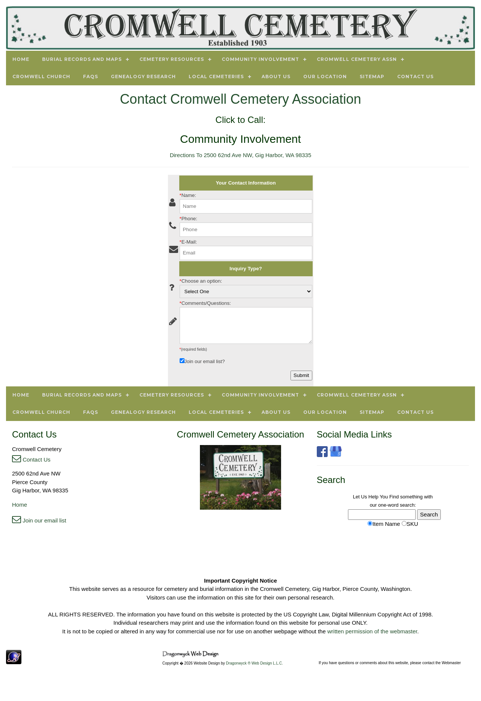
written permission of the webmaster (372, 631)
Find (394, 497)
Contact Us (31, 459)
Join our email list (39, 520)
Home (19, 504)
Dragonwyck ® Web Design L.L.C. (254, 663)
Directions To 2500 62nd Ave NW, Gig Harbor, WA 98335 (241, 155)
